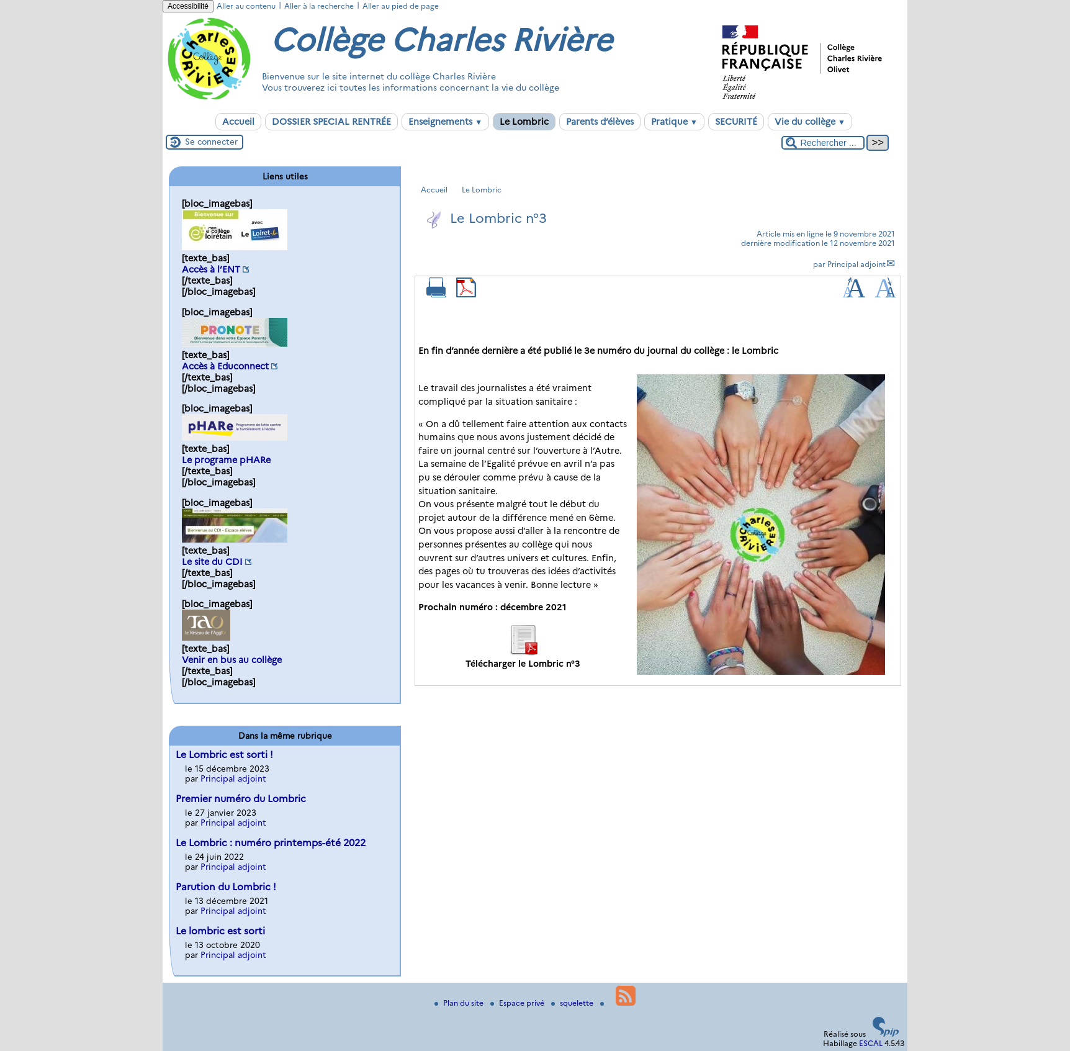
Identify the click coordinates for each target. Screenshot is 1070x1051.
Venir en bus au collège (232, 659)
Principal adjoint (856, 264)
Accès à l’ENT (211, 269)
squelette (573, 1003)
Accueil (238, 121)
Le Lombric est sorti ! (224, 754)
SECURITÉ (736, 121)
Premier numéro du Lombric (241, 799)
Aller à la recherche (319, 6)
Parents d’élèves (600, 121)
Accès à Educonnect (225, 366)
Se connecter (211, 142)
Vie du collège (810, 121)
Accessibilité (188, 6)
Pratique (674, 121)
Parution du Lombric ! (226, 887)
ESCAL (871, 1043)
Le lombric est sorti (220, 931)
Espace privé (518, 1003)
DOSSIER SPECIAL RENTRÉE (331, 121)
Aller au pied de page (400, 6)
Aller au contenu (246, 6)
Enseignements (445, 121)
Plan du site (459, 1003)
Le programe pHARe (226, 460)
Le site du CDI (212, 561)
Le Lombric (524, 121)
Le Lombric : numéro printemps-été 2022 (271, 843)
